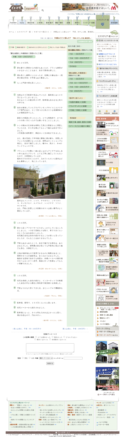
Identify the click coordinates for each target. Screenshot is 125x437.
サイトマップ (27, 434)
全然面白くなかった (59, 339)
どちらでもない (71, 337)
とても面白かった (44, 337)
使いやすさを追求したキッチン (52, 410)
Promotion (103, 412)
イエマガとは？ (14, 434)
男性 (26, 358)
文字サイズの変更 (80, 434)
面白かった (58, 337)
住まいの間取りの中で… (20, 407)
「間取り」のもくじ (24, 405)
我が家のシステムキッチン (50, 417)
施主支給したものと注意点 (79, 420)
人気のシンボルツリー (79, 424)
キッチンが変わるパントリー (51, 412)
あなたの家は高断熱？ (81, 422)
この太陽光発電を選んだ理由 (22, 427)
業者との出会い (81, 412)
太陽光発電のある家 (27, 424)
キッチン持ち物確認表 (49, 415)
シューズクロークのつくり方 (51, 422)
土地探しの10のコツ (83, 407)
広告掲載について (95, 434)
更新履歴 (102, 410)
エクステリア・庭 (24, 32)
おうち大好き (108, 403)
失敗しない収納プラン (52, 420)
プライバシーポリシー (43, 434)
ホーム (11, 32)
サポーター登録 (103, 424)
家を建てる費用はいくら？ (82, 405)
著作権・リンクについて (62, 434)
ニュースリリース (110, 434)
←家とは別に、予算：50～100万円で (26, 329)
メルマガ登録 (103, 422)
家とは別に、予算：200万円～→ (75, 329)
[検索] (49, 10)
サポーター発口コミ (41, 32)
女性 (33, 358)
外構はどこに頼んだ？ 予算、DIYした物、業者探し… (75, 32)
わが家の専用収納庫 (48, 424)
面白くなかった (42, 339)
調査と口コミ (81, 410)
